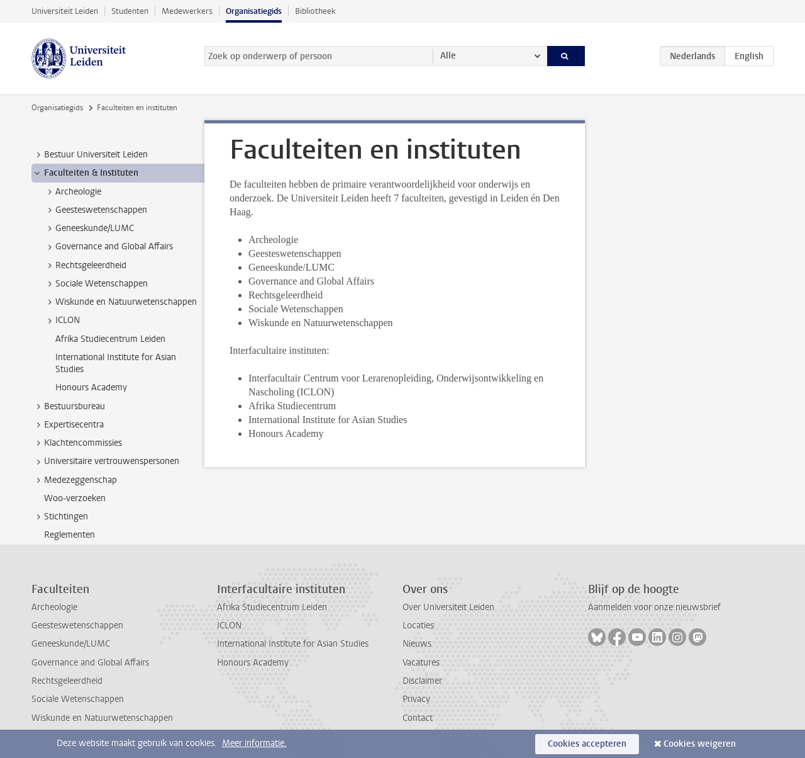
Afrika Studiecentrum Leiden (272, 607)
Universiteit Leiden (64, 11)
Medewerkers (187, 11)
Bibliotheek (315, 11)
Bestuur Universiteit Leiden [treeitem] (90, 155)
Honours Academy (253, 663)
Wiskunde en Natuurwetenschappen (102, 718)
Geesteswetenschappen (77, 625)
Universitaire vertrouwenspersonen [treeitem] (105, 461)
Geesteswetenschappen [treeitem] (95, 210)
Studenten (129, 11)
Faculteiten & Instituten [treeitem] (85, 173)
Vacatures (421, 663)
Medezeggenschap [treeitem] (74, 480)
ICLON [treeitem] (61, 320)
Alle (448, 56)
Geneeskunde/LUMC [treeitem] (88, 228)
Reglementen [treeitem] (69, 535)
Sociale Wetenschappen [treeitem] (95, 284)
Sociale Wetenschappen (77, 699)
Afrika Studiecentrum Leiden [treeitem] (110, 339)
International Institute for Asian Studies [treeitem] (115, 363)
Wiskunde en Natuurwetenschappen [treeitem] (120, 302)
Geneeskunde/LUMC (70, 644)
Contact (417, 718)
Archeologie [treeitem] (72, 192)
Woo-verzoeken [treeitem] (75, 498)
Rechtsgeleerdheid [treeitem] (84, 265)
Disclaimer (422, 681)
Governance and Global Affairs (90, 663)
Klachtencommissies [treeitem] (77, 443)
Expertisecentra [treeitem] (68, 425)
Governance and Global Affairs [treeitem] (108, 246)
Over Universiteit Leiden (448, 607)
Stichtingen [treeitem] (60, 517)
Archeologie (54, 607)
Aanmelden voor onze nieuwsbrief (654, 607)
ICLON (229, 625)
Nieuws (416, 644)
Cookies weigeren (699, 744)
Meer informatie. (254, 743)
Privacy (416, 699)
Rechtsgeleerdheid (67, 681)
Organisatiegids (254, 11)
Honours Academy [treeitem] (91, 387)
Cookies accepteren (587, 744)
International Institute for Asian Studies (293, 644)
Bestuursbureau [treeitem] (68, 406)
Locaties (418, 625)
